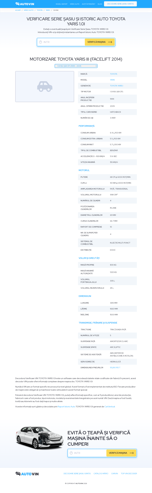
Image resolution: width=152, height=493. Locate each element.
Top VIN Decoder (129, 473)
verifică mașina (96, 42)
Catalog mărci (101, 473)
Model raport (61, 4)
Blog (100, 4)
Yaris (112, 80)
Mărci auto (74, 4)
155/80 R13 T (115, 367)
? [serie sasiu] (40, 42)
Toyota (113, 74)
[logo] (24, 4)
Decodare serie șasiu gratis (120, 4)
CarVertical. (109, 406)
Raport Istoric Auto (66, 406)
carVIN (114, 473)
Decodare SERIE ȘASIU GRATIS (77, 473)
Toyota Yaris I (116, 86)
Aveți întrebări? (88, 4)
